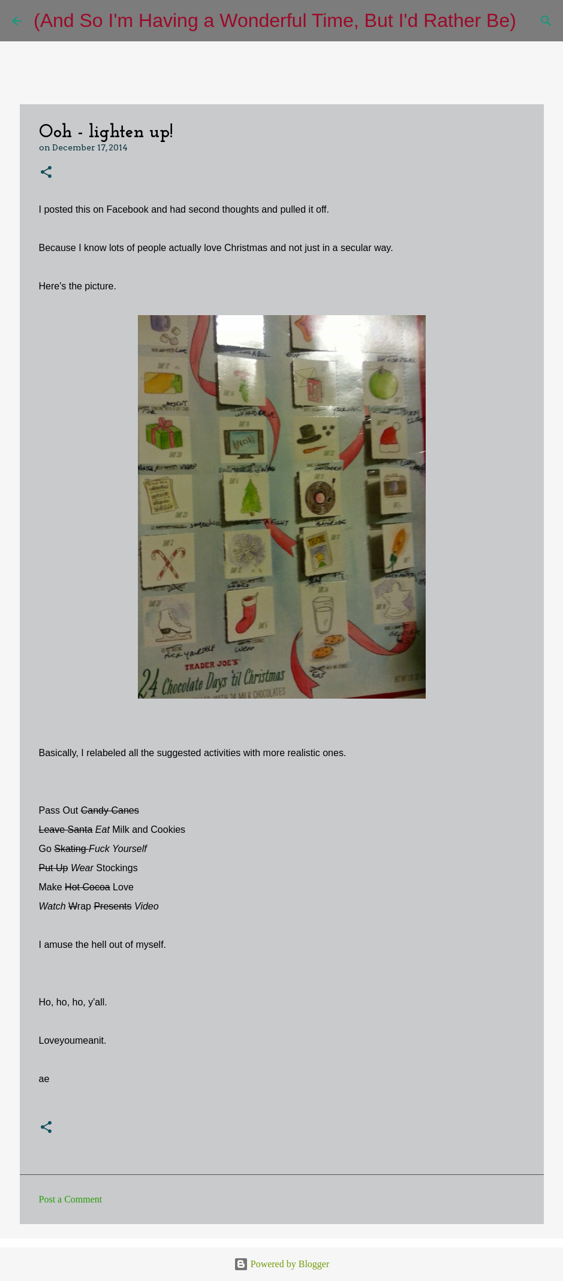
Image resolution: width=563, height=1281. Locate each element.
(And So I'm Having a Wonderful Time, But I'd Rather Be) (275, 20)
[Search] (533, 21)
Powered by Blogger (282, 1264)
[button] (46, 173)
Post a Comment (71, 1199)
